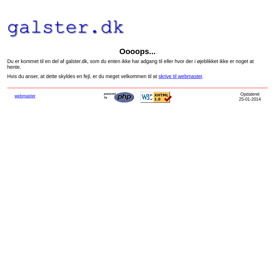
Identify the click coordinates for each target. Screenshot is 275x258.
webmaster (25, 96)
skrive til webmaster (180, 76)
